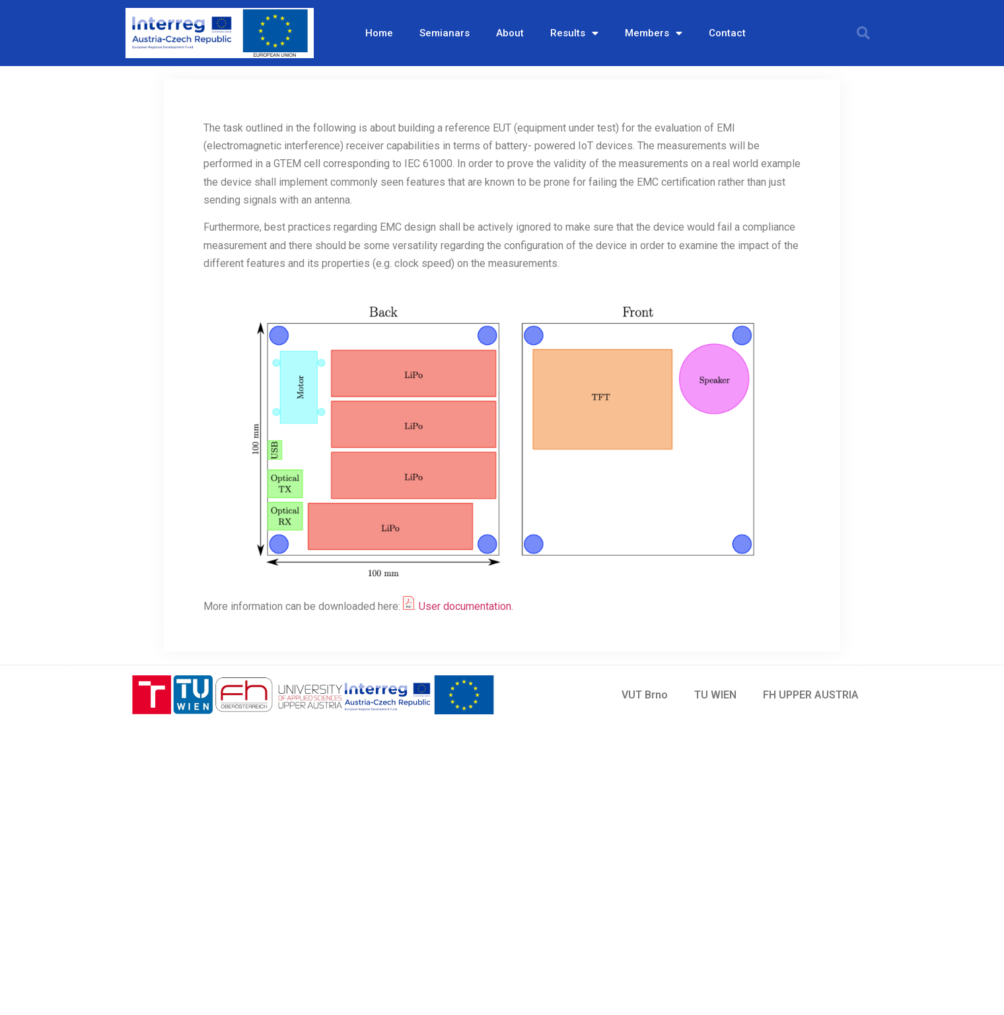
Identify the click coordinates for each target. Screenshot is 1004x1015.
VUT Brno (645, 695)
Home (379, 33)
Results (574, 33)
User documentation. (466, 606)
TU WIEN (715, 695)
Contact (727, 33)
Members (653, 33)
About (510, 33)
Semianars (444, 33)
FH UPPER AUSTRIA (811, 695)
